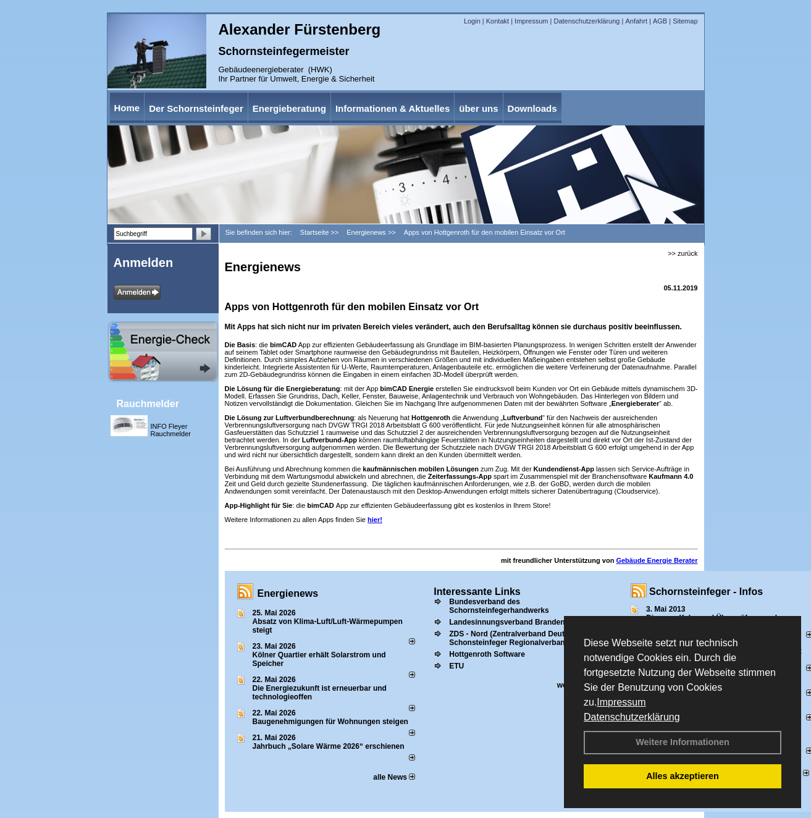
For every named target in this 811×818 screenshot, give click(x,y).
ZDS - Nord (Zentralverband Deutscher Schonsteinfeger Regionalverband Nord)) (521, 638)
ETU (456, 666)
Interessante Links (477, 591)
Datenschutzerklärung (632, 717)
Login (472, 21)
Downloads (532, 108)
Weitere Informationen (682, 742)
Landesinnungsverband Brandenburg (515, 622)
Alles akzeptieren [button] (682, 776)
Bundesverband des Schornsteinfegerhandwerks (498, 606)
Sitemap (685, 21)
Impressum (621, 702)
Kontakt (497, 21)
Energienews (288, 593)
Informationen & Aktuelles (392, 108)
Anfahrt (636, 21)
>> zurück (682, 253)
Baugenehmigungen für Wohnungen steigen (330, 721)
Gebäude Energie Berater (656, 560)
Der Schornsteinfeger (196, 108)
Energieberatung (289, 108)
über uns (478, 108)
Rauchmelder (148, 403)
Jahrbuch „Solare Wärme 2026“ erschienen (329, 746)
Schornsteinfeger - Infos (706, 591)
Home (127, 108)
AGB (660, 21)
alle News (394, 777)
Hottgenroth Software (487, 654)
